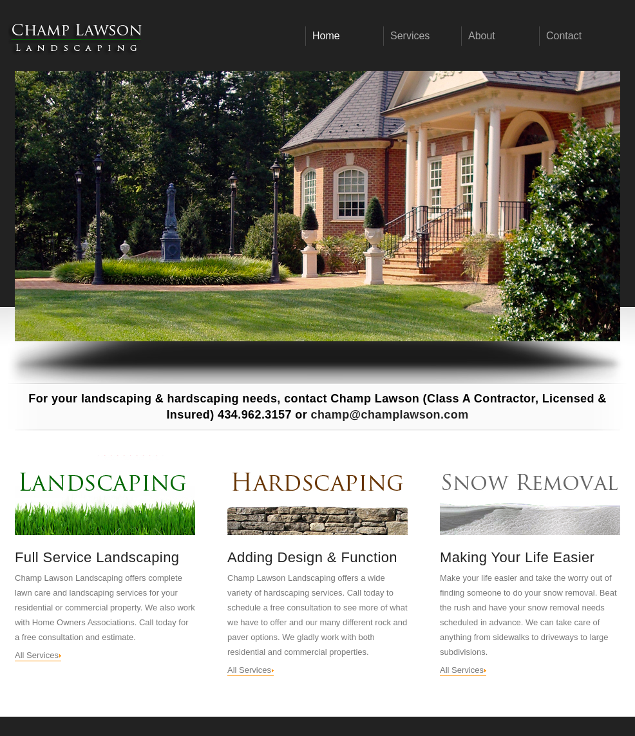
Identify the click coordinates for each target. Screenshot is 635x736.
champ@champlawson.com (390, 414)
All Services (37, 655)
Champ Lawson (76, 37)
